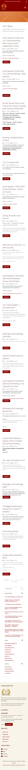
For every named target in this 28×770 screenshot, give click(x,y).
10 (12, 581)
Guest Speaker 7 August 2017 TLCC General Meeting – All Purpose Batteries (14, 621)
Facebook (4, 749)
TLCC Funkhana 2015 (11, 162)
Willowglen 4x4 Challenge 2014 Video (13, 335)
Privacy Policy (8, 765)
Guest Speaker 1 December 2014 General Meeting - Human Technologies (13, 278)
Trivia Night (8, 645)
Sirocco (23, 765)
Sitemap (20, 765)
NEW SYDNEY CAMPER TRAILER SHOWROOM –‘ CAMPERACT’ (12, 625)
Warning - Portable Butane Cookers (13, 138)
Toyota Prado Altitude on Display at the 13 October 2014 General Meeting (12, 441)
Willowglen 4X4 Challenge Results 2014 (13, 409)
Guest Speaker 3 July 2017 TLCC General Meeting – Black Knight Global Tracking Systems (14, 631)
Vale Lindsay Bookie (10, 531)
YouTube (4, 754)
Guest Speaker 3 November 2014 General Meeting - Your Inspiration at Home (13, 383)
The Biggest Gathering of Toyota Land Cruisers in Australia (12, 509)
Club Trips (5, 741)
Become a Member (17, 1)
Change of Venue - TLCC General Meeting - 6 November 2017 (12, 600)
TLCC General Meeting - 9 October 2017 (14, 596)
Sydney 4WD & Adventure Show (12, 556)
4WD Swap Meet (9, 660)
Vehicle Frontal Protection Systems (13, 357)
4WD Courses (6, 739)
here (6, 341)
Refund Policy (15, 765)
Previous (7, 580)
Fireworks (8, 652)
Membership (5, 734)
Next (16, 581)
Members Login (8, 1)
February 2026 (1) (9, 669)
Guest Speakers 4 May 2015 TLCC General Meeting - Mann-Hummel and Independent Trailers (13, 42)
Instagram (4, 756)
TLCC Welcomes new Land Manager (13, 604)
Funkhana (8, 649)
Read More (6, 62)
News (3, 751)
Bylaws (7, 656)
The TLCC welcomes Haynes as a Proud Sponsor (14, 612)
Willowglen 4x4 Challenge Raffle (13, 485)
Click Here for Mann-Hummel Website (11, 58)
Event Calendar (6, 736)
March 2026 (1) (8, 667)
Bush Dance (8, 658)
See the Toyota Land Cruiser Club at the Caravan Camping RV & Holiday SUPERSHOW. (14, 106)
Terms (4, 765)
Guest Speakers (9, 647)
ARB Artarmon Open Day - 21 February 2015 (14, 246)
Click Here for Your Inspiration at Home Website (13, 398)
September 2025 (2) (9, 671)
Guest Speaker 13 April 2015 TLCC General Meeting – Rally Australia (14, 74)
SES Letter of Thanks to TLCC (14, 460)
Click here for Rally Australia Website (10, 88)
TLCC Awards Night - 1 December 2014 (11, 306)
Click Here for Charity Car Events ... (10, 204)
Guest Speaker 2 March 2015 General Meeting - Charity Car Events (14, 189)
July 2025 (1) (8, 673)
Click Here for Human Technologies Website (12, 293)
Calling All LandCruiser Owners (12, 216)
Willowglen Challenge (11, 643)
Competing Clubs (9, 654)
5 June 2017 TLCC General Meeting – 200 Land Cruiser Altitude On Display (14, 636)
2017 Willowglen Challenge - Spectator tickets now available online (14, 617)
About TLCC (5, 732)
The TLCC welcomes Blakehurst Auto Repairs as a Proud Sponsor (13, 608)
